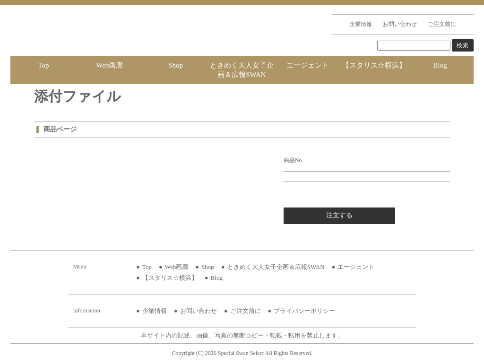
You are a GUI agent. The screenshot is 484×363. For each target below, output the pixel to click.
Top (43, 65)
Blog (440, 65)
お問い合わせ (400, 24)
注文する (339, 215)
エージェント (307, 65)
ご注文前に (442, 24)
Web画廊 (109, 65)
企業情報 (360, 24)
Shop (175, 65)
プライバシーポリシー (304, 310)
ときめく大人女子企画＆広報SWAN (242, 69)
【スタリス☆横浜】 (374, 65)
